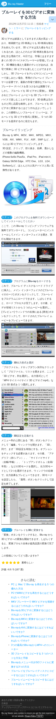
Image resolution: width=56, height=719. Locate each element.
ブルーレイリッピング (17, 130)
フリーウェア (47, 6)
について (36, 707)
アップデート (24, 707)
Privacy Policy (30, 716)
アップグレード (8, 707)
